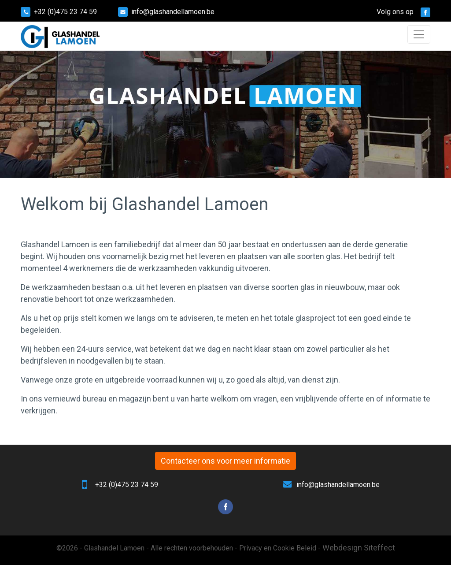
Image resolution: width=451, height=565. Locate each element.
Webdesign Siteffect (358, 547)
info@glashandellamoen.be (172, 11)
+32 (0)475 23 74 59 (65, 11)
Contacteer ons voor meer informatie (225, 460)
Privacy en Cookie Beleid (277, 548)
